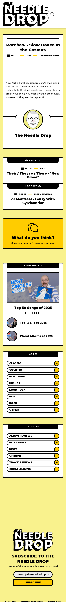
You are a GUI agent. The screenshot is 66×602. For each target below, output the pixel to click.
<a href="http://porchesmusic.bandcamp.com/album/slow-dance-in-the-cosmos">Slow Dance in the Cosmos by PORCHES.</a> (33, 69)
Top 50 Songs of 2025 (33, 308)
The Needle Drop (49, 55)
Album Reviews (43, 194)
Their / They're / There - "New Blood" (33, 175)
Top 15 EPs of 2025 (33, 322)
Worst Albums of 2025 (36, 336)
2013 (28, 55)
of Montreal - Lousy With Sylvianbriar (33, 201)
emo (42, 168)
